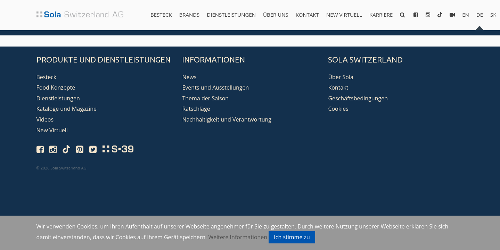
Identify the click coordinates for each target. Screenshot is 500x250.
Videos (45, 119)
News (189, 77)
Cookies (338, 108)
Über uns (275, 14)
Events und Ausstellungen (215, 87)
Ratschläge (196, 108)
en (465, 14)
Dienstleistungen (231, 14)
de (479, 14)
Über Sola (340, 77)
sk (493, 14)
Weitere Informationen (237, 237)
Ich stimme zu (292, 237)
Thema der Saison (205, 98)
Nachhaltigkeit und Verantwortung (226, 119)
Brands (189, 14)
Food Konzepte (55, 87)
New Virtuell (344, 14)
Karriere (381, 14)
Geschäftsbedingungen (358, 98)
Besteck (161, 14)
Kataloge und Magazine (66, 108)
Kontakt (307, 14)
